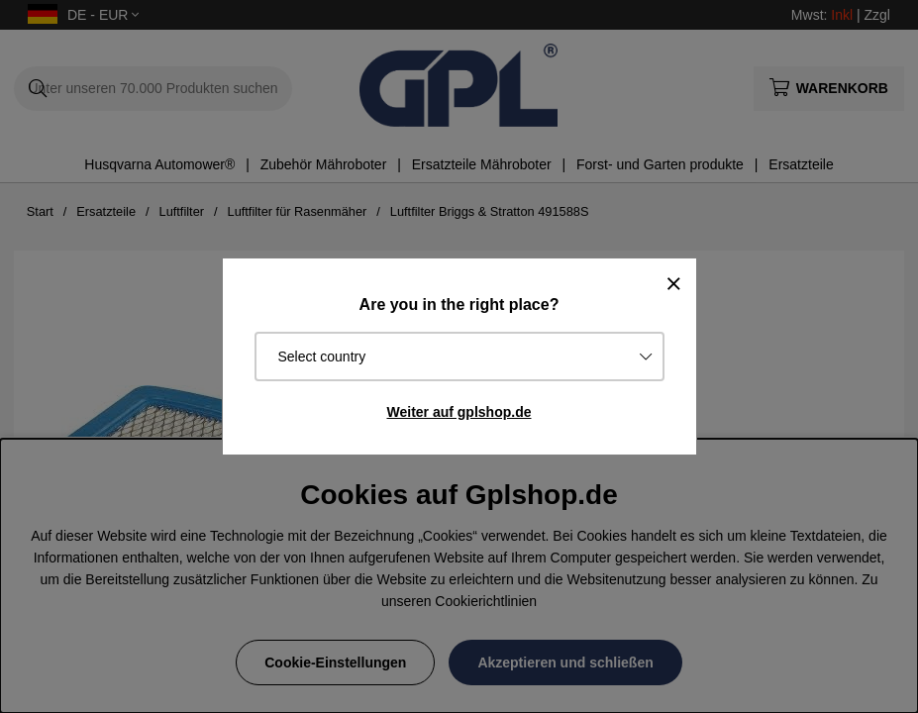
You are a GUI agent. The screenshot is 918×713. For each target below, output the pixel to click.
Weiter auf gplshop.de (459, 412)
